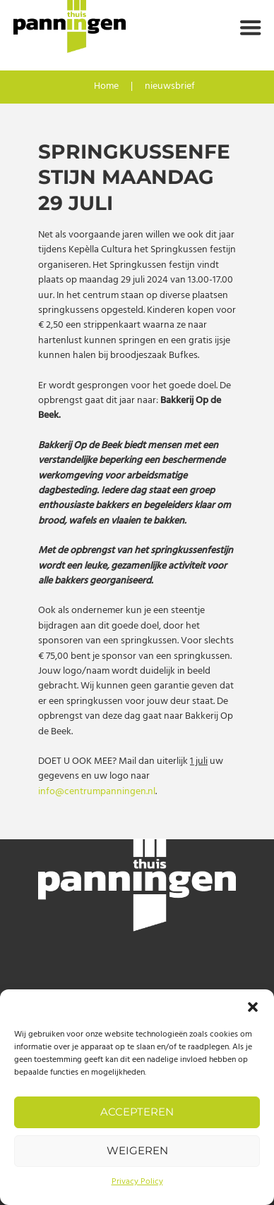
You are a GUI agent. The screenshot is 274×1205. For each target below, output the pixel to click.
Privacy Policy (137, 1182)
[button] (253, 1007)
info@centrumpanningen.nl (96, 792)
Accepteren (137, 1111)
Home (106, 87)
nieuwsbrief (170, 87)
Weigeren (137, 1150)
